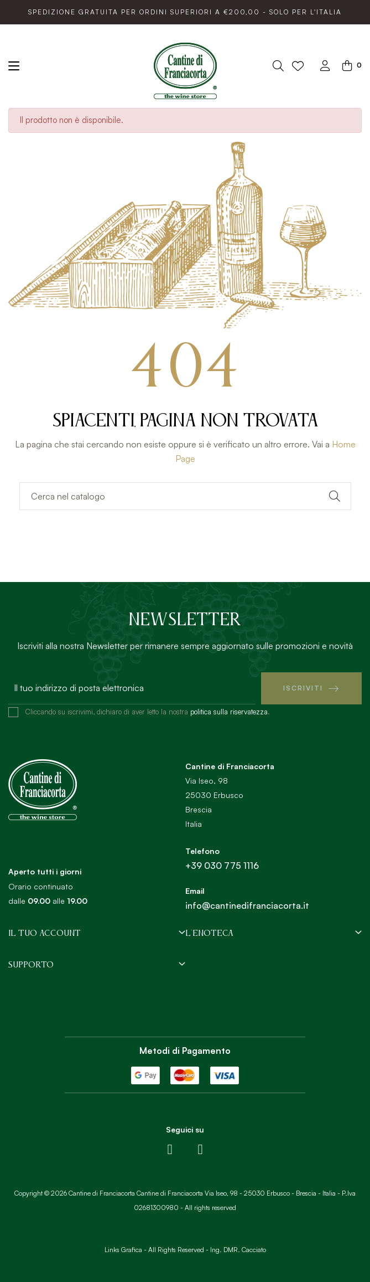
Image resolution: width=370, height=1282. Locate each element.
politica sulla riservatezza (229, 711)
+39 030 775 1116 (222, 865)
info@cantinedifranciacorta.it (247, 905)
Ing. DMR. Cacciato (238, 1249)
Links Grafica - (126, 1249)
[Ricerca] (185, 496)
